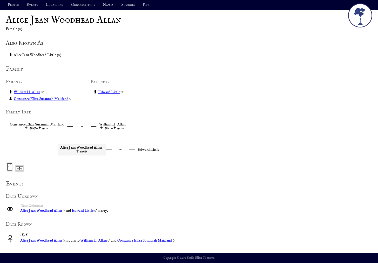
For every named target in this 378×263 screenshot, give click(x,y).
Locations (54, 4)
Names (108, 4)
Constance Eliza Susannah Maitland (41, 98)
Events (32, 4)
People (13, 4)
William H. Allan (27, 92)
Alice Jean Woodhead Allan (41, 210)
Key (146, 4)
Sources (128, 4)
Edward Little (109, 92)
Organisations (83, 4)
